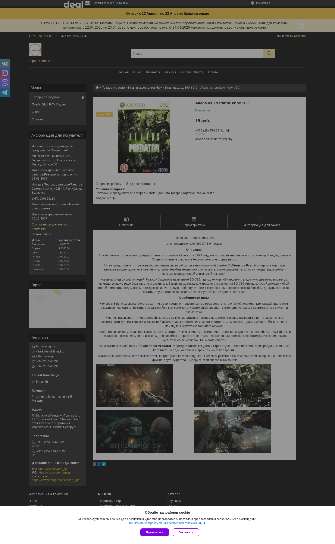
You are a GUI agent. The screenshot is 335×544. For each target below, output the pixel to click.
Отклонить (186, 532)
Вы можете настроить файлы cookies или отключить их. (166, 523)
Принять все (154, 532)
